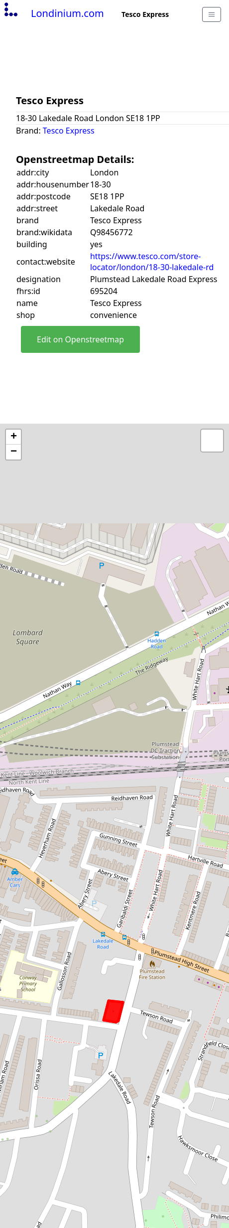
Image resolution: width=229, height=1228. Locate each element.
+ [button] (13, 437)
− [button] (13, 452)
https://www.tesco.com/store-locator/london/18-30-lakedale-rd (152, 262)
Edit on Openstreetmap (80, 339)
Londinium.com (53, 13)
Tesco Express (69, 130)
